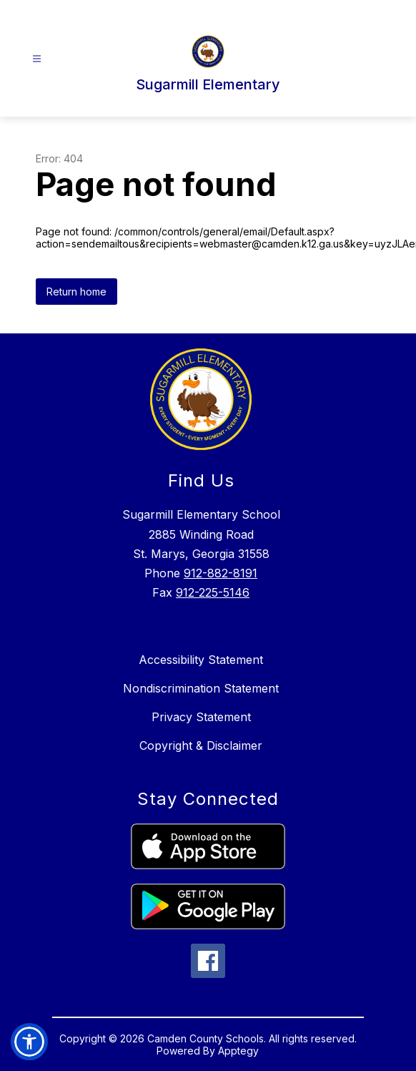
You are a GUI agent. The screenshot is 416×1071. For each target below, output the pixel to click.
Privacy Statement (201, 717)
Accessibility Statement (201, 659)
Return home (76, 291)
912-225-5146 (212, 592)
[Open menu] (37, 59)
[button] (29, 1042)
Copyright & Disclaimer (200, 745)
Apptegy (238, 1051)
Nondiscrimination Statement (201, 688)
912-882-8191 (220, 573)
